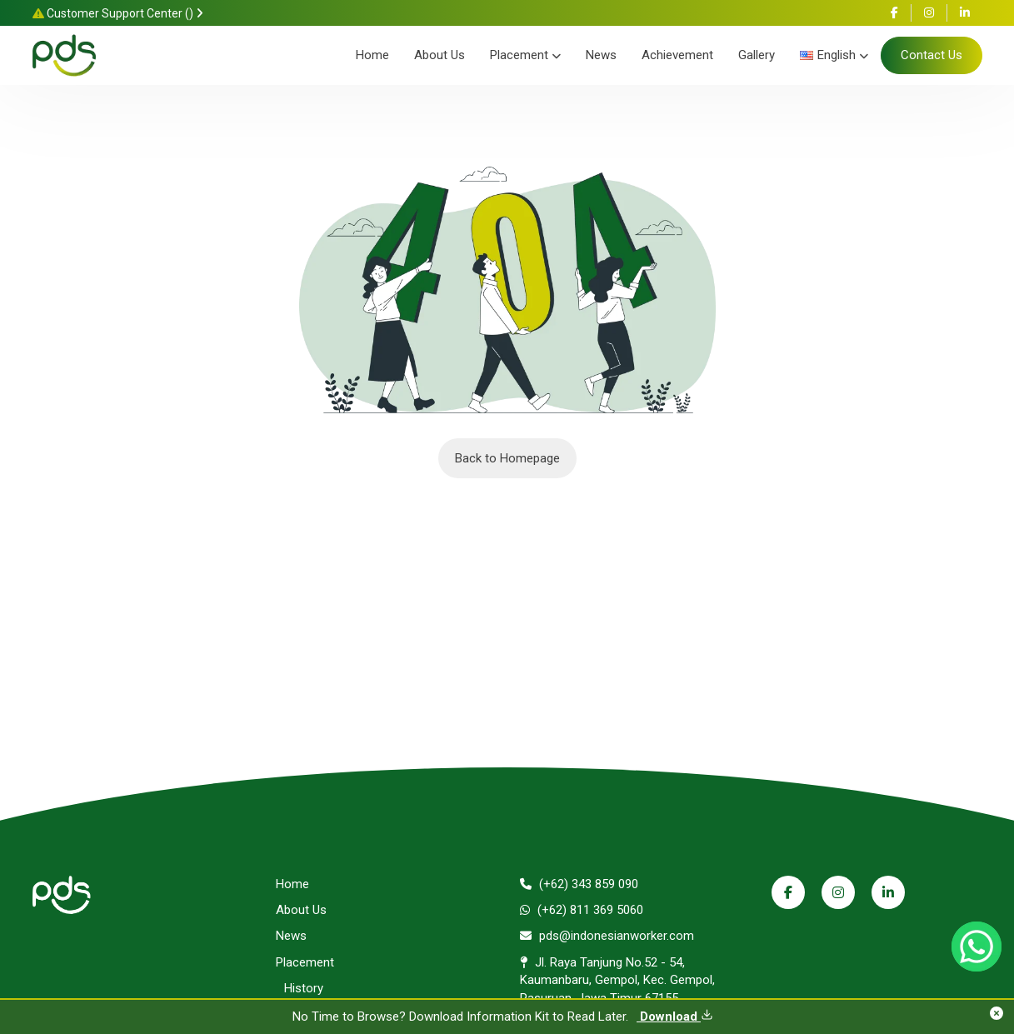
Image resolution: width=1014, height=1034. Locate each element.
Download (675, 1016)
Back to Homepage (507, 458)
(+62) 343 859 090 (579, 884)
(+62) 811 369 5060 (581, 909)
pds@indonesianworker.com (607, 935)
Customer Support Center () (117, 13)
